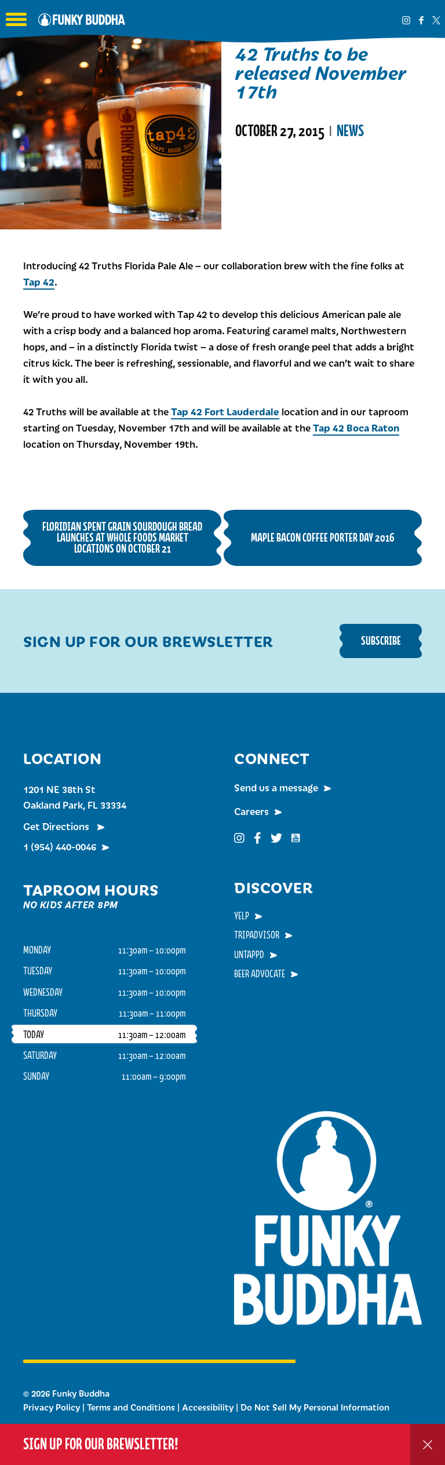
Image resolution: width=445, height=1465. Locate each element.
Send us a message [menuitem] (276, 787)
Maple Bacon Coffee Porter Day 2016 (323, 537)
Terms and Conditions (131, 1407)
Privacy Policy (51, 1407)
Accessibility (208, 1407)
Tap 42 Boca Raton (356, 427)
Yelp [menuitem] (241, 915)
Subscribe (381, 640)
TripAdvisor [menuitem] (256, 934)
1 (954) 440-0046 (59, 846)
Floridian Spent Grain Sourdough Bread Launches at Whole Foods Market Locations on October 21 (122, 537)
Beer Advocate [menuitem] (259, 973)
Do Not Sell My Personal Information (314, 1407)
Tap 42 (38, 281)
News (350, 131)
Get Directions (57, 826)
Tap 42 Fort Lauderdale (225, 411)
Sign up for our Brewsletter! (100, 1444)
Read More (264, 181)
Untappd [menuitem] (249, 954)
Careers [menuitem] (251, 811)
